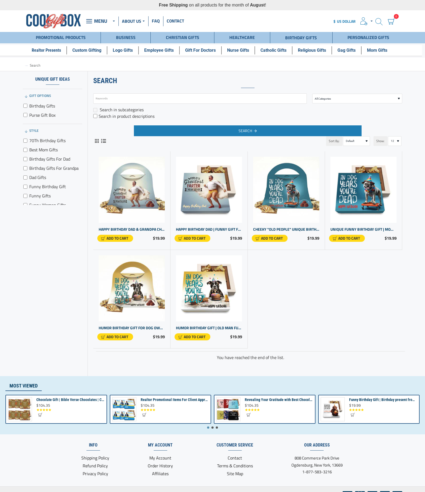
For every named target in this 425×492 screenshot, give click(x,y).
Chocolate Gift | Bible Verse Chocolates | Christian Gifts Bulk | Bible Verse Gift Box (70, 399)
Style (33, 127)
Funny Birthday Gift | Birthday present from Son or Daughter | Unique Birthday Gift (383, 399)
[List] (103, 138)
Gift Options (40, 92)
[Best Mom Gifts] (25, 147)
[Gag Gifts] (349, 48)
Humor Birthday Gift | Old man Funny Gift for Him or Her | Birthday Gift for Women (209, 325)
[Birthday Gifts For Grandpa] (25, 165)
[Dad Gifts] (25, 174)
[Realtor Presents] (49, 48)
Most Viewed (23, 386)
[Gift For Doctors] (203, 48)
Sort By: (320, 138)
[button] (115, 235)
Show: (379, 138)
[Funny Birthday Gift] (25, 184)
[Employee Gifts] (162, 48)
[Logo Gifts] (125, 48)
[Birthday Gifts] (25, 103)
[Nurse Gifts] (241, 48)
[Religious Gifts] (315, 48)
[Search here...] (379, 21)
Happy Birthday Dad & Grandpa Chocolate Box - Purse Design (132, 226)
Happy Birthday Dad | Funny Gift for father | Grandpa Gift (209, 226)
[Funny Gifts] (25, 193)
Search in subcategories (118, 106)
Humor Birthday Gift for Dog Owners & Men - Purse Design (132, 325)
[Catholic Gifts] (276, 48)
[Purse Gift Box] (25, 112)
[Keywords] (200, 95)
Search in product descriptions (123, 113)
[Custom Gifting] (90, 48)
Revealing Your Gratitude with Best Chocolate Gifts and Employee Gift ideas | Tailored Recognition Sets (279, 399)
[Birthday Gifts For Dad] (25, 156)
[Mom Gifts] (380, 48)
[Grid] (96, 138)
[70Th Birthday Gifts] (25, 138)
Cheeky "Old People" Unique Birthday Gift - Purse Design (286, 226)
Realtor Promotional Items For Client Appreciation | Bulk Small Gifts (175, 399)
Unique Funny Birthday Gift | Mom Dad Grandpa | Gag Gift (363, 226)
